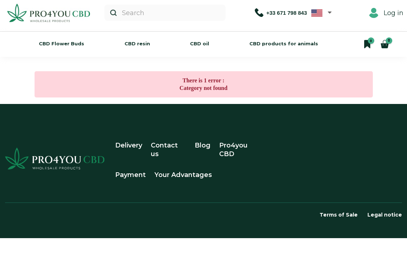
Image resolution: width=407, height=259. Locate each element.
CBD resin (137, 43)
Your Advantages (183, 175)
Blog (203, 145)
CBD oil (199, 43)
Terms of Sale (339, 215)
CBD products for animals (283, 43)
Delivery (128, 145)
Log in (386, 13)
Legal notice (384, 215)
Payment (130, 175)
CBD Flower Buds (61, 43)
